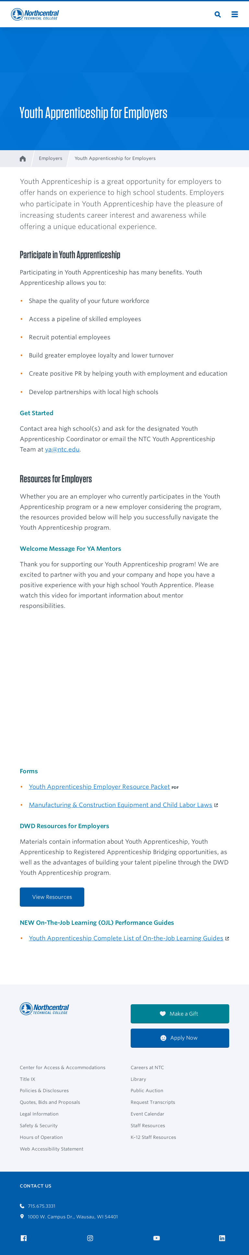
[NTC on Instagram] (91, 1238)
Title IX (27, 1079)
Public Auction (147, 1090)
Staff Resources (148, 1125)
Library (138, 1079)
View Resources (52, 897)
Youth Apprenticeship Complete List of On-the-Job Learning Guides (126, 938)
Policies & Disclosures (44, 1090)
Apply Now (179, 1038)
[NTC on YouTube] (158, 1238)
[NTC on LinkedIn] (224, 1239)
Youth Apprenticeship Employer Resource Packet (99, 786)
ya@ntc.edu (62, 449)
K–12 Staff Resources (153, 1137)
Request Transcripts (153, 1102)
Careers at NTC (147, 1067)
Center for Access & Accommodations (62, 1067)
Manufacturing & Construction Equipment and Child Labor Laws (120, 804)
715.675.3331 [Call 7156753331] (37, 1206)
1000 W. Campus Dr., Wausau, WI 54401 (69, 1216)
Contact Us (35, 1186)
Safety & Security (39, 1125)
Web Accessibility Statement (51, 1149)
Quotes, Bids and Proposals (50, 1102)
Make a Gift (179, 1014)
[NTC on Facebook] (25, 1238)
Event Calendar (147, 1113)
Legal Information (39, 1113)
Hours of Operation (41, 1137)
